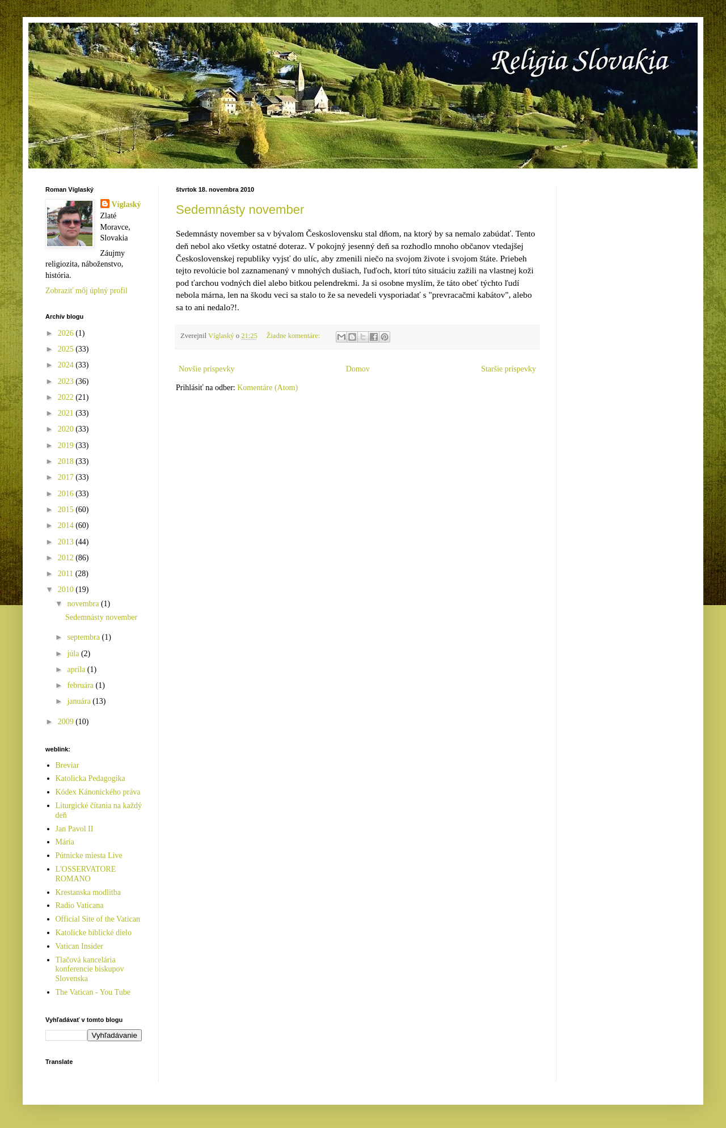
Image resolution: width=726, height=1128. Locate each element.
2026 (67, 333)
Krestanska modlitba (88, 892)
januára (79, 701)
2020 (67, 429)
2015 (67, 509)
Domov (358, 369)
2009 (67, 721)
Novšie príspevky (206, 369)
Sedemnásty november (240, 209)
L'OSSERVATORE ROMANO (86, 874)
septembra (84, 637)
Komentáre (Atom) (267, 387)
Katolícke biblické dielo (94, 932)
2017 (67, 477)
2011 (66, 573)
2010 (67, 589)
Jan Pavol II (75, 829)
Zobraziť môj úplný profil (86, 290)
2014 (67, 525)
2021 (67, 413)
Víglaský (126, 204)
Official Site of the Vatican (98, 919)
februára (81, 685)
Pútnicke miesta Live (89, 855)
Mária (65, 842)
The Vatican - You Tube (93, 992)
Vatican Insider (79, 946)
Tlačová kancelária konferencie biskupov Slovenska (90, 969)
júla (74, 653)
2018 (67, 461)
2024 (67, 365)
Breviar (67, 765)
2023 (67, 381)
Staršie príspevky (508, 369)
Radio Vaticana (80, 905)
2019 (67, 445)
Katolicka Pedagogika (90, 778)
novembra (83, 603)
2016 (67, 493)
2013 (67, 542)
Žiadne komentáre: (294, 336)
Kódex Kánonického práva (98, 792)
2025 (67, 349)
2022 (67, 397)
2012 (67, 558)
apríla (77, 669)
